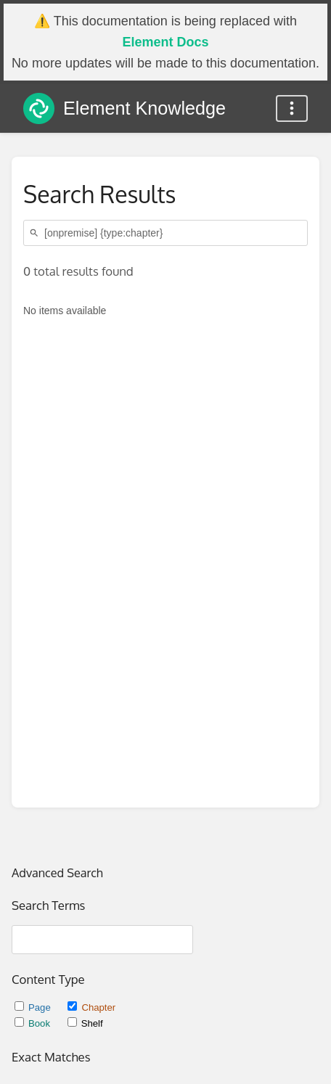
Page (34, 1007)
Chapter (91, 1007)
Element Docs (165, 42)
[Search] (36, 233)
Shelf (85, 1023)
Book (34, 1023)
